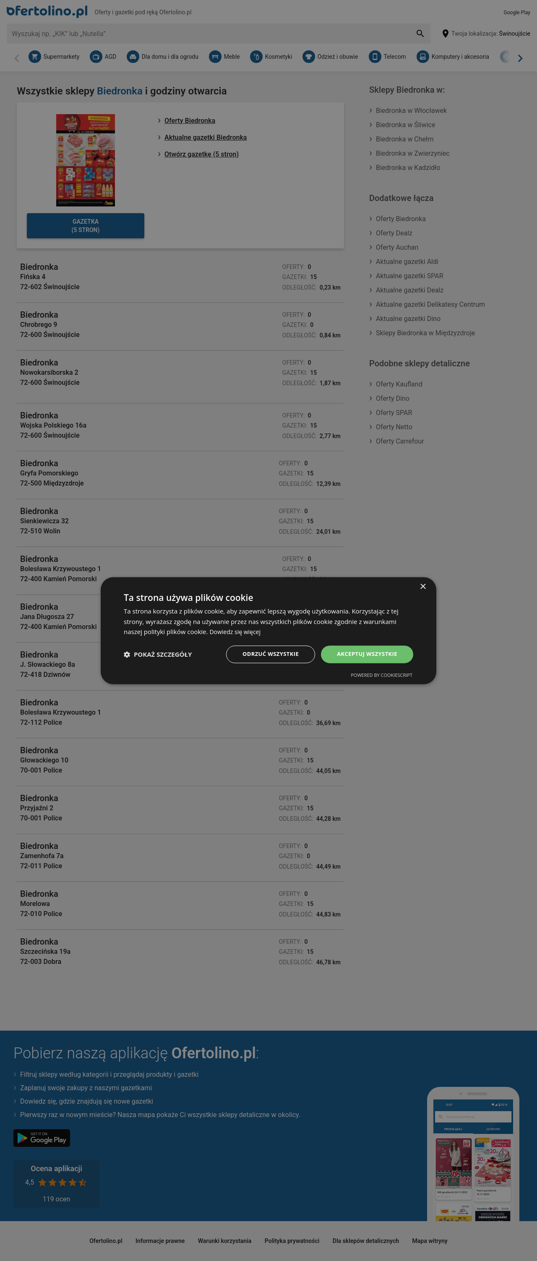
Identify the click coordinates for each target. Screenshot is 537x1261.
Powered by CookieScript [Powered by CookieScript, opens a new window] (381, 676)
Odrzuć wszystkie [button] (264, 654)
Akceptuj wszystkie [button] (365, 654)
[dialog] (268, 630)
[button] (158, 654)
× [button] (423, 586)
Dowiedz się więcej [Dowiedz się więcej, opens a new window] (236, 631)
